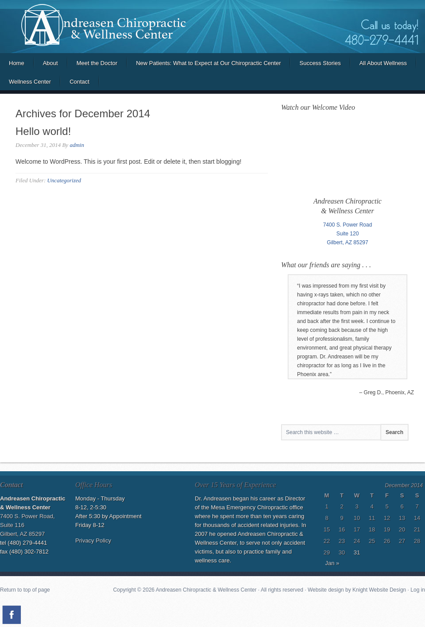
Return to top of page (25, 590)
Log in (417, 590)
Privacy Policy (93, 540)
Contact (79, 81)
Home (16, 63)
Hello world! (43, 131)
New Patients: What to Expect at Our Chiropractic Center (208, 63)
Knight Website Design (379, 590)
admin (77, 145)
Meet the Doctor (97, 63)
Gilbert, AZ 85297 (347, 242)
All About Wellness (383, 63)
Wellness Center (30, 81)
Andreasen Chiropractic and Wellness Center (212, 26)
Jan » (332, 563)
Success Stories (319, 63)
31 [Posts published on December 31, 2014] (357, 552)
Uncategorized (64, 180)
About (50, 63)
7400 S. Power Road (347, 225)
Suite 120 (347, 234)
